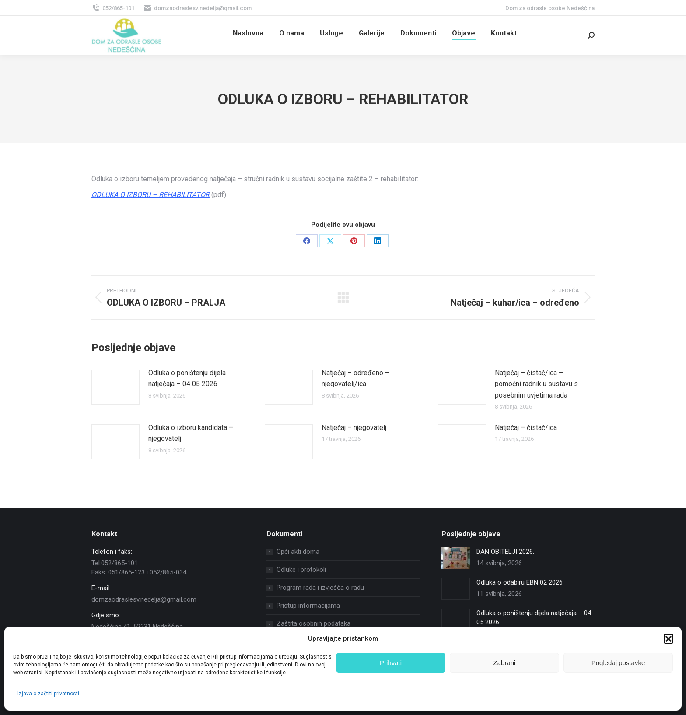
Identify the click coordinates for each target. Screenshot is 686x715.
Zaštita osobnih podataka (313, 623)
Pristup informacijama (308, 605)
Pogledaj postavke (618, 662)
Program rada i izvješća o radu (320, 588)
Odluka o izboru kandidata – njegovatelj (190, 433)
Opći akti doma (297, 552)
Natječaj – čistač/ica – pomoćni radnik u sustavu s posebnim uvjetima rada (536, 384)
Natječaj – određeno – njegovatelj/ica (355, 378)
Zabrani (505, 662)
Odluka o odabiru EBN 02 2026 (519, 582)
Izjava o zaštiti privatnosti (48, 693)
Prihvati (391, 662)
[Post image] (115, 387)
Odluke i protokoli (301, 570)
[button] (668, 638)
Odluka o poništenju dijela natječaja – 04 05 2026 (187, 378)
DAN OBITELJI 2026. (505, 552)
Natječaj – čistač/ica (526, 427)
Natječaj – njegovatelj (354, 427)
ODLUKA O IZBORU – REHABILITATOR (150, 194)
